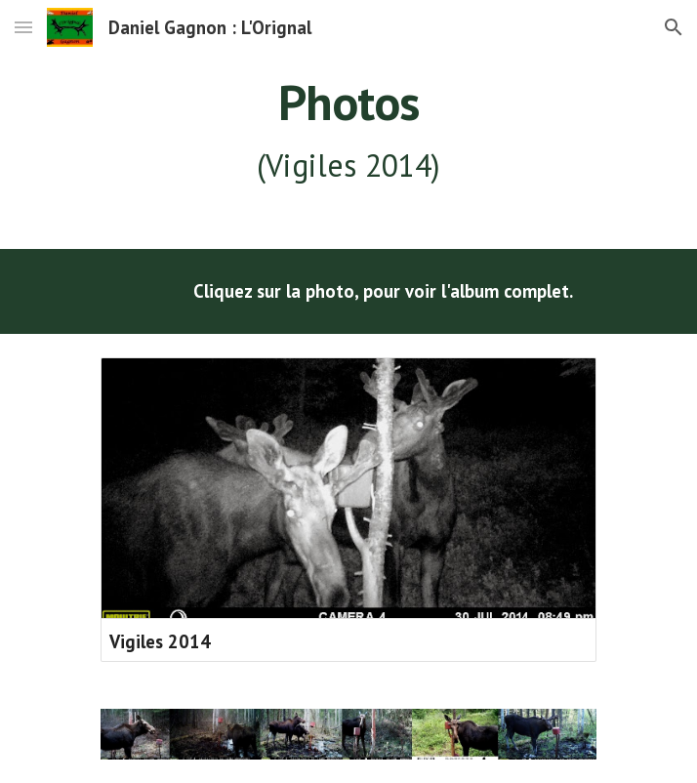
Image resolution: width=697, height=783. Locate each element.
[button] (23, 27)
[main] (348, 130)
